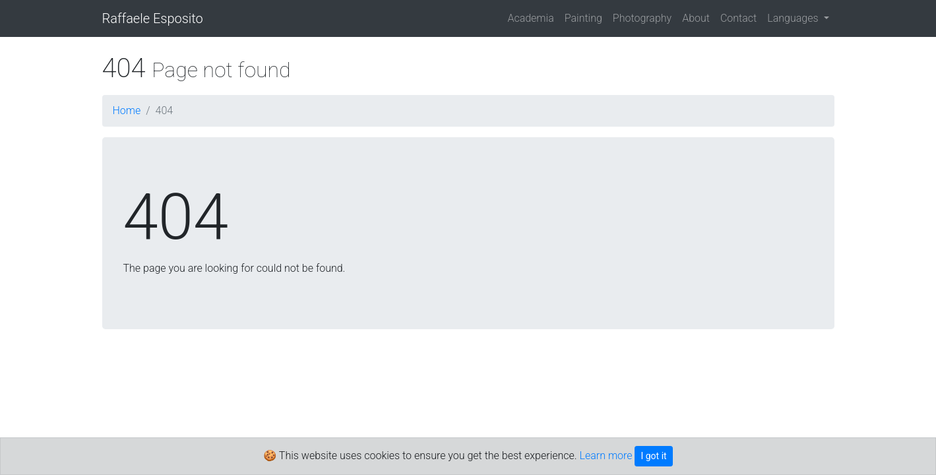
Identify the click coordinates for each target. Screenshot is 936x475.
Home (127, 110)
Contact (738, 18)
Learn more (606, 455)
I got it (653, 456)
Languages (794, 18)
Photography (642, 18)
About (696, 18)
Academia (530, 18)
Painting (583, 18)
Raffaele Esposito (152, 18)
